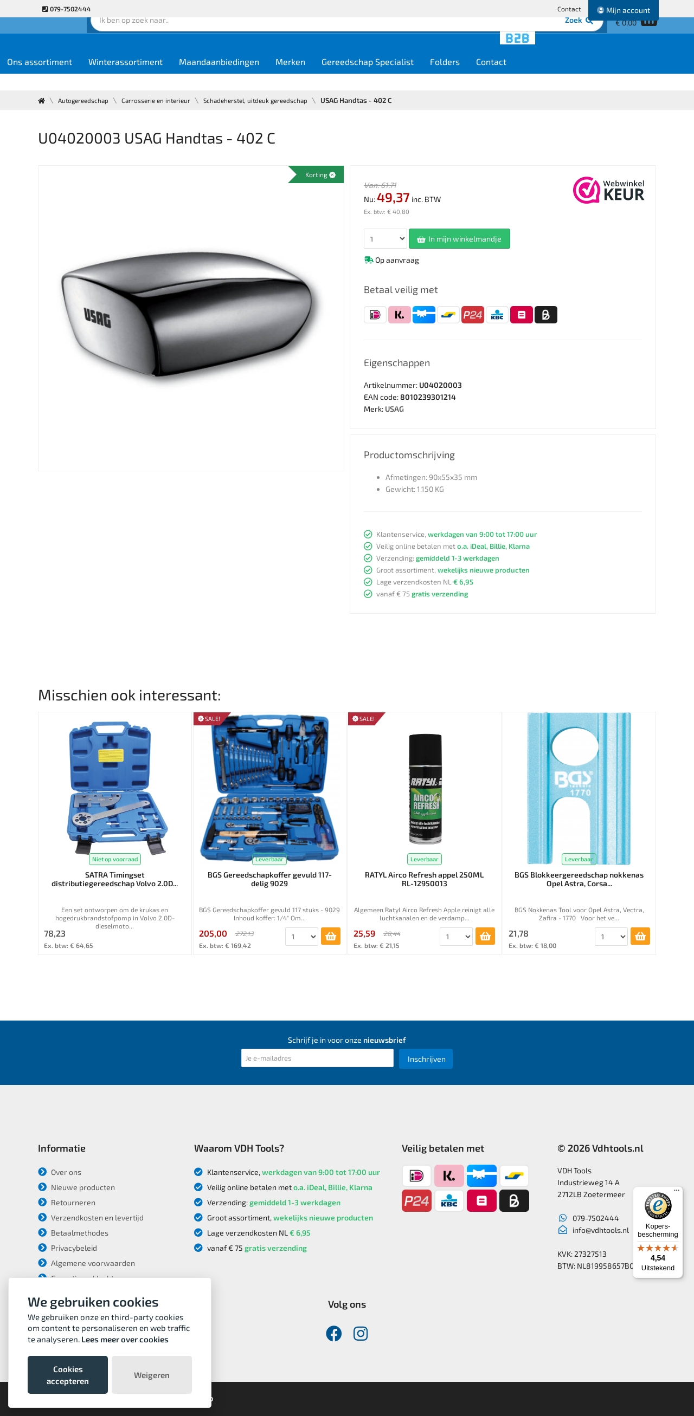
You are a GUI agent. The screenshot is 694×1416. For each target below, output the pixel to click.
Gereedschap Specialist (446, 77)
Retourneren (66, 1202)
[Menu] (676, 1192)
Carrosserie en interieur (165, 100)
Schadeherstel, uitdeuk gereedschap (273, 100)
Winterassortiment (204, 77)
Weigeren (152, 1375)
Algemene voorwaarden (86, 1263)
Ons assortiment (118, 77)
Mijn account (623, 10)
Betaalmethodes (73, 1232)
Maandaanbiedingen (298, 77)
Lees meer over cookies (125, 1339)
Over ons (59, 1172)
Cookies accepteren (68, 1375)
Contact (569, 8)
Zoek (421, 41)
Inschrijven (427, 1058)
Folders (523, 77)
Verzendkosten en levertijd (91, 1217)
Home (57, 77)
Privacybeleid (67, 1247)
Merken (369, 77)
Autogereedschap (87, 100)
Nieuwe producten (76, 1187)
